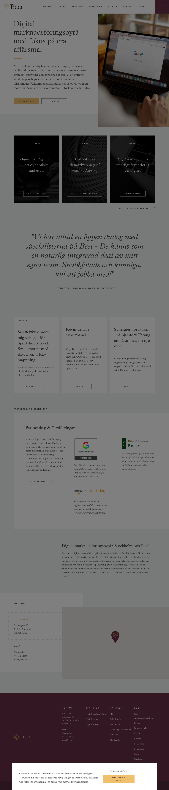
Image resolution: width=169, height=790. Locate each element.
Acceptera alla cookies (119, 779)
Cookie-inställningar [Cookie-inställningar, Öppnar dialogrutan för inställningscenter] (118, 772)
